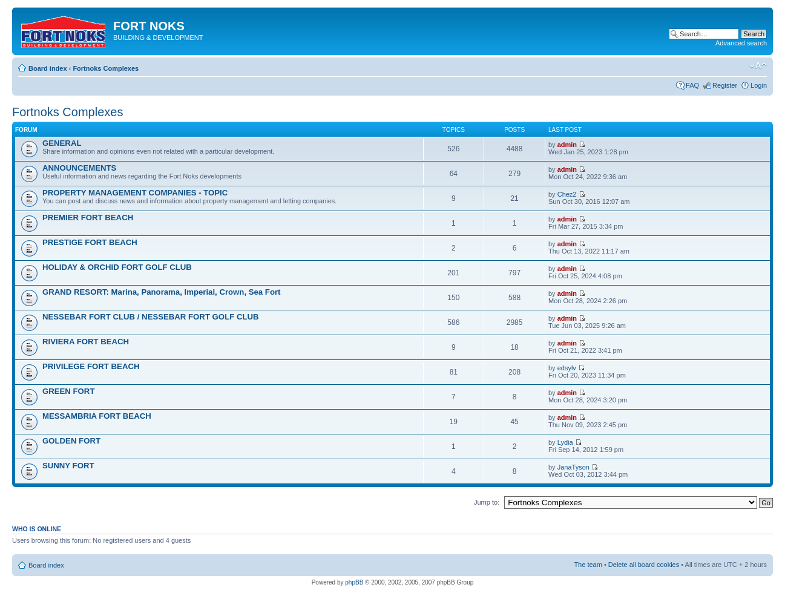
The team (588, 564)
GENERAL (61, 143)
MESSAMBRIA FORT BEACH (96, 416)
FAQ (692, 85)
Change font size (758, 66)
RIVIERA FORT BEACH (85, 341)
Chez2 (567, 194)
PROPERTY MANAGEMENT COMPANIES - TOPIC (135, 192)
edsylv (566, 368)
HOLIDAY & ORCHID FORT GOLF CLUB (117, 267)
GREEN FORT (68, 391)
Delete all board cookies (643, 564)
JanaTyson (573, 467)
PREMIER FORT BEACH (87, 217)
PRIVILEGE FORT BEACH (90, 366)
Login (759, 85)
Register (724, 85)
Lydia (565, 442)
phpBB (354, 582)
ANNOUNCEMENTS (79, 167)
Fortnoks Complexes (106, 68)
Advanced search (741, 43)
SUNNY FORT (68, 465)
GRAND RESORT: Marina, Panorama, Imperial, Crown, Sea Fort (161, 291)
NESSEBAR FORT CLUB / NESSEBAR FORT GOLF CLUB (150, 316)
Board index (47, 68)
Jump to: (486, 502)
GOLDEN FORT (71, 440)
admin (567, 144)
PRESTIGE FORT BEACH (89, 242)
